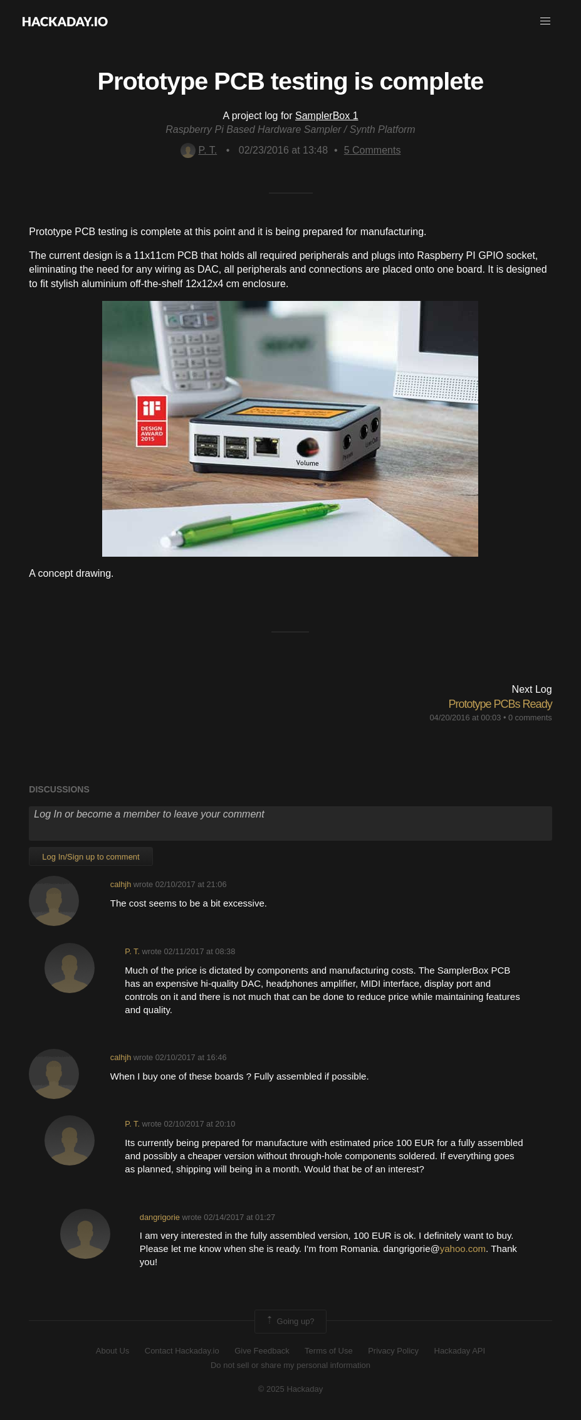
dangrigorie (160, 1217)
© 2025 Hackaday (290, 1389)
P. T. (199, 150)
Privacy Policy (393, 1350)
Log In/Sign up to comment (90, 856)
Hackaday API (460, 1350)
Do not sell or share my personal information (290, 1365)
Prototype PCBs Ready (500, 704)
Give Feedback (261, 1350)
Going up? (289, 1321)
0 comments (530, 717)
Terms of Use (329, 1350)
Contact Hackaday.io (182, 1350)
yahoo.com (463, 1248)
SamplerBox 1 (327, 115)
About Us (112, 1350)
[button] (545, 21)
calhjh (120, 884)
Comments (372, 150)
